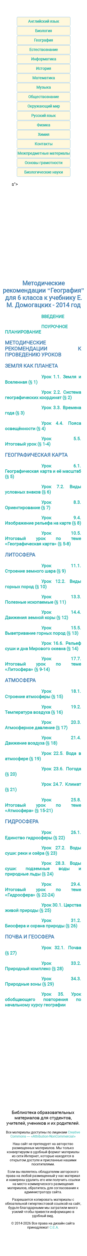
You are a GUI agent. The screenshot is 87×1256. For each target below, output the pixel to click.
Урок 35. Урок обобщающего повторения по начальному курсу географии (43, 999)
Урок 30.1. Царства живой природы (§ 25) (43, 907)
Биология (43, 30)
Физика (43, 125)
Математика (43, 78)
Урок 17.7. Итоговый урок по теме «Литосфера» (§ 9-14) (43, 664)
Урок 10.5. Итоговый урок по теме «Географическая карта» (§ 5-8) (43, 538)
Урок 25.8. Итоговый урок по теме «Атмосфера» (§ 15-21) (43, 805)
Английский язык (43, 21)
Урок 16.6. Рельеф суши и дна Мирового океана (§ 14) (43, 646)
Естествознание (43, 49)
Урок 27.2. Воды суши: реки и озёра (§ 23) (43, 850)
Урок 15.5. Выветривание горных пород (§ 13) (43, 630)
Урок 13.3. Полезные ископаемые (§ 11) (43, 599)
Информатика (43, 59)
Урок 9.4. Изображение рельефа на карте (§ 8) (43, 520)
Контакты (44, 144)
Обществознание (43, 96)
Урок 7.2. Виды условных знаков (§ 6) (43, 489)
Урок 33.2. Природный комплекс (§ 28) (43, 966)
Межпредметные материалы (43, 153)
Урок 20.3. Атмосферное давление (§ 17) (43, 725)
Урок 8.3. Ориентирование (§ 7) (43, 505)
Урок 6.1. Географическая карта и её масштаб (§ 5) (43, 471)
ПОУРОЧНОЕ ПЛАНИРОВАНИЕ (36, 329)
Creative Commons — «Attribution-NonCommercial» (45, 1134)
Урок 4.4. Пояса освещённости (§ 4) (43, 426)
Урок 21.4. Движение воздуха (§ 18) (43, 740)
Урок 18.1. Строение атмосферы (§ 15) (43, 694)
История (43, 68)
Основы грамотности (43, 162)
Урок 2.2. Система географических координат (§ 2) (43, 394)
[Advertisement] (43, 230)
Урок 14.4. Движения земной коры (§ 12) (43, 614)
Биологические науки (43, 172)
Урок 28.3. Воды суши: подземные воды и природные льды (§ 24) (43, 869)
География (43, 40)
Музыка (43, 87)
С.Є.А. (54, 1227)
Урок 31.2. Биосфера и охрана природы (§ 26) (43, 923)
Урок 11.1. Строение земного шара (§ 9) (43, 568)
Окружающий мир (43, 106)
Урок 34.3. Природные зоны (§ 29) (43, 981)
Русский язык (43, 115)
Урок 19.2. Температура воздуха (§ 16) (43, 709)
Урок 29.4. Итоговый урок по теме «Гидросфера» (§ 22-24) (43, 890)
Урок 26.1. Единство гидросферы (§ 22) (43, 835)
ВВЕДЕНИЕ (52, 316)
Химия (43, 134)
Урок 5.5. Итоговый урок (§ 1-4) (43, 441)
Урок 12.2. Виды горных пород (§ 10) (43, 584)
